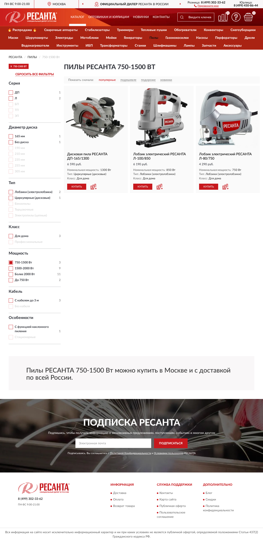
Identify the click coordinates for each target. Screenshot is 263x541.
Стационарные (25, 337)
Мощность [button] (18, 253)
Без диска (22, 142)
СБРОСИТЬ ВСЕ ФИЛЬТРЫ (34, 74)
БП (17, 104)
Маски (13, 37)
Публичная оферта (172, 506)
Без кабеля (22, 306)
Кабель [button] (15, 292)
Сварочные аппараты (61, 30)
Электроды (64, 37)
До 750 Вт (22, 280)
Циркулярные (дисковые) (32, 197)
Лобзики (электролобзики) (33, 192)
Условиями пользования (168, 453)
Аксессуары (233, 45)
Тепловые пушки (154, 30)
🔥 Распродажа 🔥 (22, 30)
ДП (17, 92)
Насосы (202, 37)
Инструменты (67, 45)
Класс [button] (14, 227)
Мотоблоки (89, 37)
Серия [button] (14, 83)
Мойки (111, 37)
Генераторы (133, 37)
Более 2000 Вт (25, 274)
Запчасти (209, 45)
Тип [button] (12, 183)
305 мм (20, 171)
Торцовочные (24, 209)
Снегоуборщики (243, 30)
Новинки (141, 17)
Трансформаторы (113, 45)
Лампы (189, 45)
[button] (206, 5)
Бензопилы (22, 203)
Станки (140, 45)
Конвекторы (213, 30)
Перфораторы (226, 37)
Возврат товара (124, 506)
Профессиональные (28, 242)
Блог (209, 493)
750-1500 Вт (23, 262)
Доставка (119, 493)
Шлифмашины (164, 45)
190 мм (20, 148)
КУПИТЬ (76, 186)
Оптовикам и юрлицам (108, 17)
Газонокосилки (177, 37)
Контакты (161, 17)
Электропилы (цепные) (31, 215)
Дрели (250, 37)
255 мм (20, 165)
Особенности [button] (21, 318)
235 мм (20, 159)
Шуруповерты (37, 37)
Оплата (118, 499)
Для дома (21, 236)
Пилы (153, 37)
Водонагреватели (35, 45)
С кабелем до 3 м (27, 300)
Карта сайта (167, 499)
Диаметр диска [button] (23, 127)
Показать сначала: (81, 80)
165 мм (20, 136)
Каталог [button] (77, 17)
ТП (17, 110)
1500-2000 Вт (24, 268)
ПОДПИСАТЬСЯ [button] (171, 443)
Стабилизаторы (97, 30)
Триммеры (125, 30)
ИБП (89, 45)
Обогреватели (185, 30)
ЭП (17, 116)
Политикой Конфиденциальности (130, 453)
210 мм (20, 153)
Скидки (211, 499)
